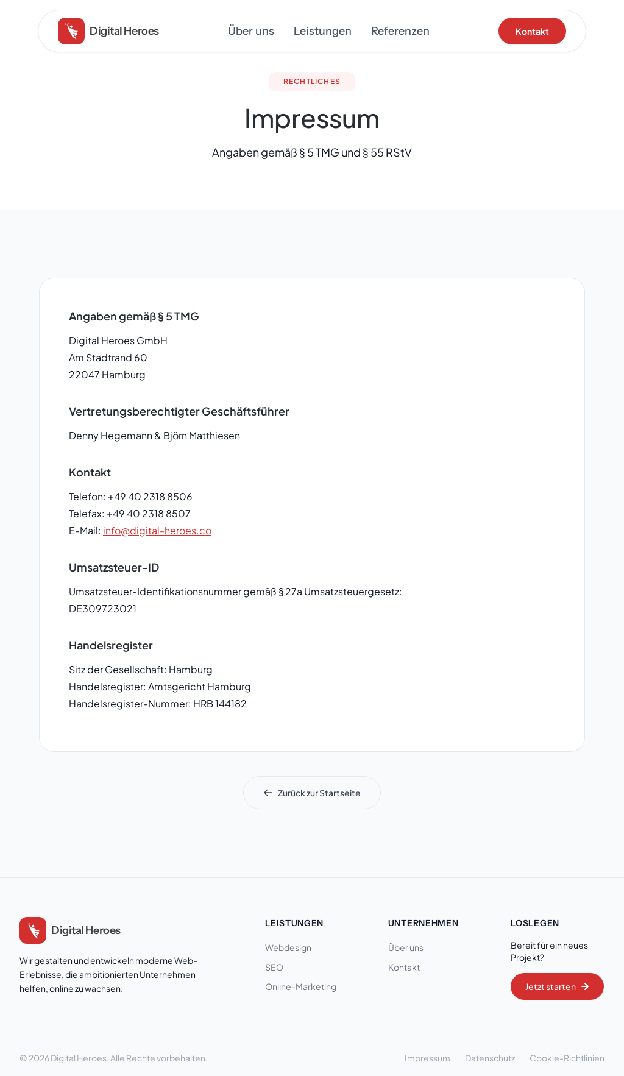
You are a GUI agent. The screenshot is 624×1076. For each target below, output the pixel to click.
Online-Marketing (305, 986)
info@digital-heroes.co (157, 530)
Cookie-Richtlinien (567, 1057)
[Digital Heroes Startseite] (70, 930)
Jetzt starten (557, 986)
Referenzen (400, 31)
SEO (278, 966)
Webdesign (292, 947)
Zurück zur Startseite (312, 792)
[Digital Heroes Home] (108, 31)
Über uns (251, 31)
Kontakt (532, 31)
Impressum (427, 1057)
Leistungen (323, 31)
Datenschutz (490, 1057)
